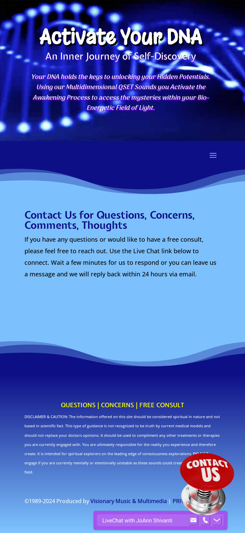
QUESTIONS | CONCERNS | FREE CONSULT (122, 405)
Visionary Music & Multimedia (128, 501)
